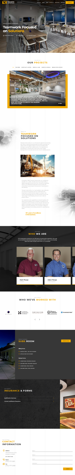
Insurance (63, 2)
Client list (51, 2)
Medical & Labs (36, 67)
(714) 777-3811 (10, 461)
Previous (57, 103)
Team (47, 2)
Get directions (9, 456)
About (43, 2)
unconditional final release (27, 368)
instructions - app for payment (28, 351)
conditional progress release (28, 361)
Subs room (57, 2)
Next (63, 103)
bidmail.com (66, 340)
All (13, 67)
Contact (70, 2)
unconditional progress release (28, 363)
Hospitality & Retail (26, 67)
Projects (39, 2)
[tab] (29, 398)
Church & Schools (45, 67)
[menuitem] (38, 2)
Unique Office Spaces (57, 67)
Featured (18, 67)
